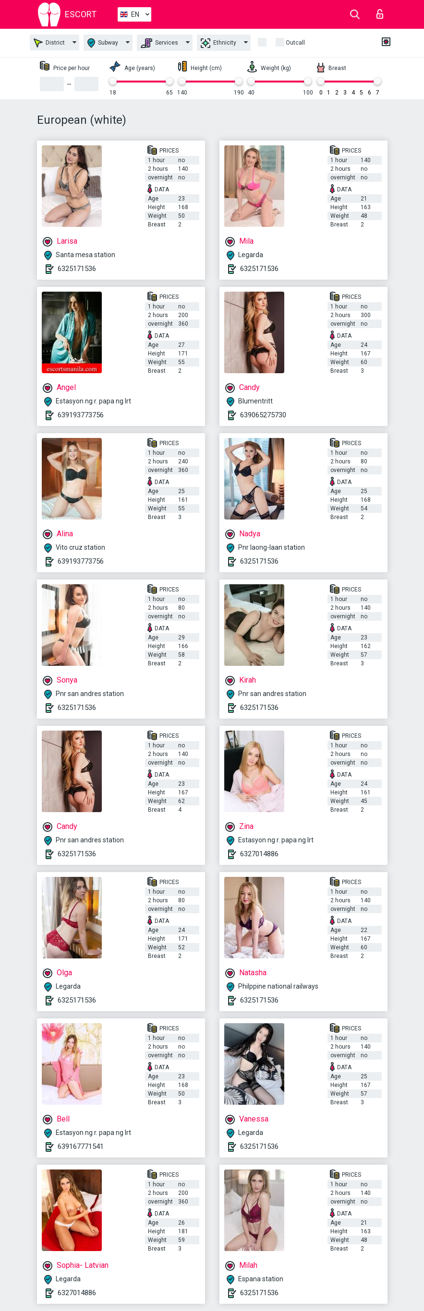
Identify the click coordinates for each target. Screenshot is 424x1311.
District (49, 42)
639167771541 (81, 1146)
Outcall (295, 42)
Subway (102, 43)
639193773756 (81, 415)
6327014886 (259, 854)
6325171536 (77, 268)
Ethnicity (218, 43)
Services (159, 43)
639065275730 (263, 415)
